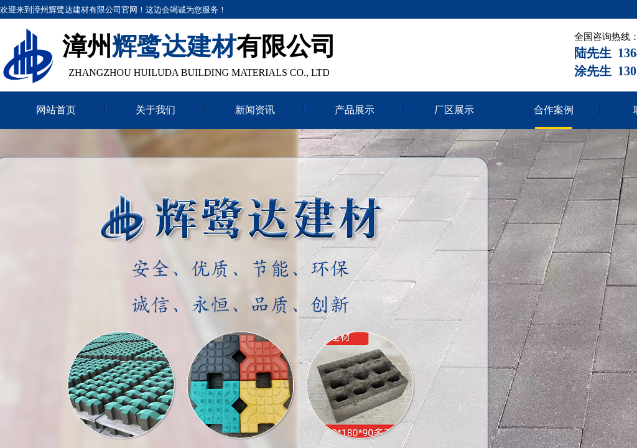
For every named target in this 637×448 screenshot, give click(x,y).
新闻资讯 (255, 110)
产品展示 (354, 110)
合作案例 (554, 110)
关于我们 (155, 110)
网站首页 (56, 110)
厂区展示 (454, 110)
